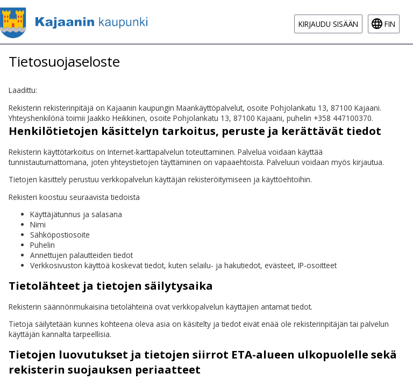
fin (389, 24)
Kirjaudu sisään (328, 24)
